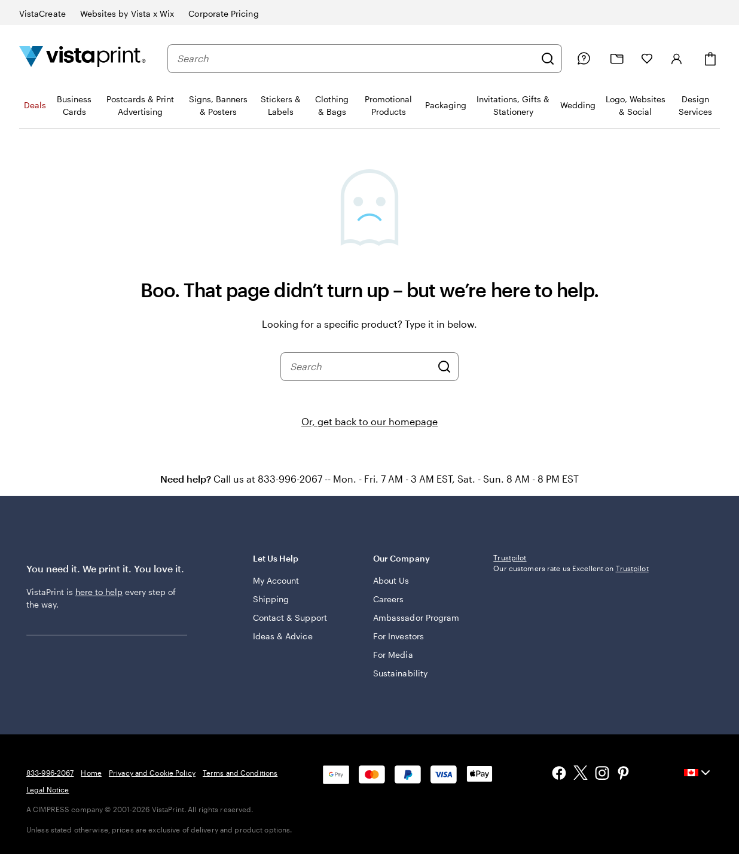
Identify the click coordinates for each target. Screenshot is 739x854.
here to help (99, 592)
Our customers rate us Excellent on (570, 568)
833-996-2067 (50, 772)
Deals (35, 105)
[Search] (548, 59)
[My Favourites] (647, 59)
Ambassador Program (416, 617)
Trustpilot (509, 557)
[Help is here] (583, 58)
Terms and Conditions (240, 772)
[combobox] (356, 58)
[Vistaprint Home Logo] (82, 58)
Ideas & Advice (283, 636)
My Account (276, 580)
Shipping (271, 599)
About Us (391, 580)
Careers (388, 599)
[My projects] (617, 59)
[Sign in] (676, 58)
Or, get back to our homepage (369, 421)
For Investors (398, 636)
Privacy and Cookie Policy (152, 772)
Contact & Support (290, 617)
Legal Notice (47, 789)
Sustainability (400, 673)
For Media (393, 654)
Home (91, 772)
